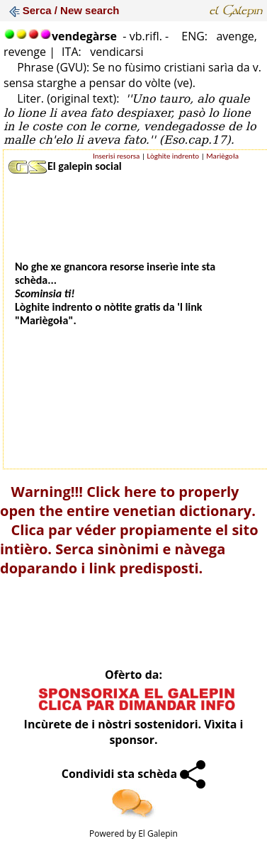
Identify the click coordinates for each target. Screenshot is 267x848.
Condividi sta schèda (134, 773)
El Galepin (158, 833)
